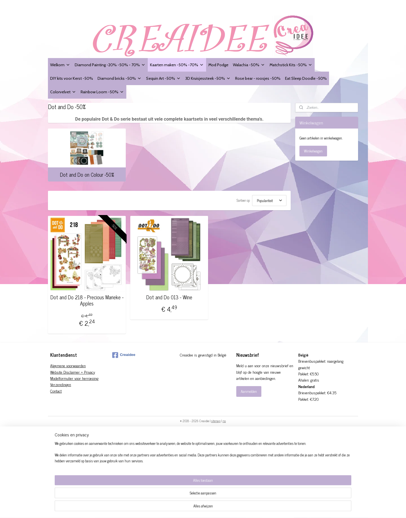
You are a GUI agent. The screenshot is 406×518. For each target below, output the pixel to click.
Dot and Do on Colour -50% (87, 174)
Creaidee (123, 355)
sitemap (215, 420)
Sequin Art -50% (163, 78)
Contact (56, 391)
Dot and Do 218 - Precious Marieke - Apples (86, 300)
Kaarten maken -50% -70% (177, 64)
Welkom (60, 64)
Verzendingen (60, 384)
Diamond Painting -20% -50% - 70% (110, 64)
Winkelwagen (313, 151)
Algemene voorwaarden (68, 365)
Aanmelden (249, 391)
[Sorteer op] (269, 200)
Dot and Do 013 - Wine (169, 297)
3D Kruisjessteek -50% (208, 78)
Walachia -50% (249, 64)
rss (224, 420)
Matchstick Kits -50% (291, 64)
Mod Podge (218, 64)
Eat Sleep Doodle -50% (306, 78)
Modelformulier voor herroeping (74, 378)
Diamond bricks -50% (120, 78)
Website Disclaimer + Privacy (72, 372)
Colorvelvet (63, 91)
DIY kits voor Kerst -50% (71, 78)
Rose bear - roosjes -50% (258, 78)
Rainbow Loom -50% (102, 91)
